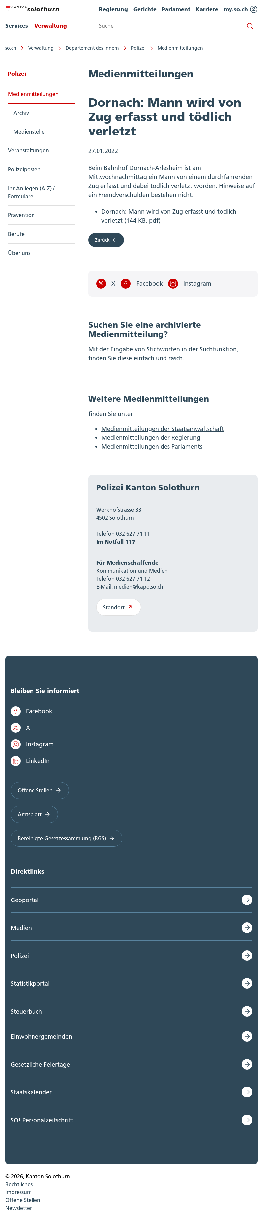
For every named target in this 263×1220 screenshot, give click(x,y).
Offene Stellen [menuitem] (22, 1200)
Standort (118, 607)
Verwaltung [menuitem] (50, 25)
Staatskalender (31, 1092)
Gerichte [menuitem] (145, 9)
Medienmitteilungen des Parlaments (151, 446)
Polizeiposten (24, 169)
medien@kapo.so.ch (138, 586)
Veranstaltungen (28, 150)
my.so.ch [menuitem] (241, 9)
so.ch (10, 48)
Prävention (21, 215)
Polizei (138, 48)
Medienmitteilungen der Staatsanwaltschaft (162, 429)
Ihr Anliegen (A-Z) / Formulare (31, 192)
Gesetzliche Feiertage (40, 1064)
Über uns (19, 253)
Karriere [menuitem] (207, 9)
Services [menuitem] (16, 25)
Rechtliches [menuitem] (19, 1184)
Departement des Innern (92, 48)
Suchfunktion (218, 349)
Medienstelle (29, 131)
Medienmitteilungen (180, 48)
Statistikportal (30, 983)
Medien (21, 928)
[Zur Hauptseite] (32, 8)
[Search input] (178, 25)
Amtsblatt (34, 814)
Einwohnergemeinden (41, 1036)
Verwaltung (41, 48)
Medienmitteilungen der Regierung (150, 437)
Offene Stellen (40, 790)
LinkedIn (30, 761)
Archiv (21, 113)
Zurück (106, 240)
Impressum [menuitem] (18, 1192)
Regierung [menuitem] (113, 9)
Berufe (16, 234)
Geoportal (25, 900)
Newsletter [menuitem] (18, 1208)
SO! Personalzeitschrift (42, 1120)
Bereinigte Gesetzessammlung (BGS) (66, 838)
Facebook (142, 284)
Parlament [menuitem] (176, 9)
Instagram (189, 284)
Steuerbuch (26, 1011)
